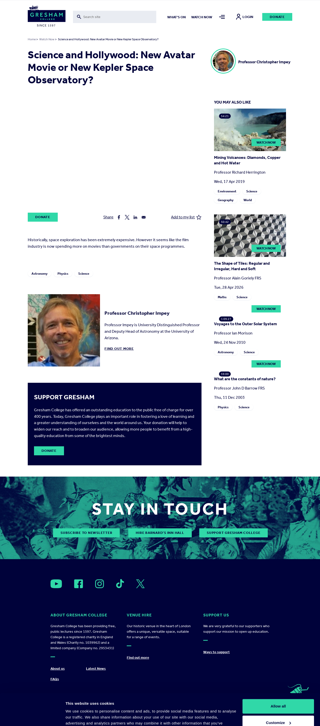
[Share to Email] (143, 217)
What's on (176, 17)
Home (32, 39)
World (248, 200)
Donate (277, 17)
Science (83, 273)
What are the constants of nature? (245, 379)
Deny (278, 712)
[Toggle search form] (114, 17)
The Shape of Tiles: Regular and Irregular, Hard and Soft (242, 266)
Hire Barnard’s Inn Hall (160, 533)
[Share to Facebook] (119, 217)
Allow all (278, 679)
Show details (77, 716)
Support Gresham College (233, 533)
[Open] (56, 583)
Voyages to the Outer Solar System (245, 323)
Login (244, 17)
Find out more (119, 348)
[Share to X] (127, 217)
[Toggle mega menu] (222, 17)
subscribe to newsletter (86, 533)
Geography (226, 200)
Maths (222, 297)
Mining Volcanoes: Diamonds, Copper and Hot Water (247, 160)
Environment (227, 191)
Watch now (201, 17)
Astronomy (40, 273)
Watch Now (46, 39)
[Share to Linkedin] (135, 217)
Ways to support (216, 652)
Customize (278, 695)
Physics (63, 273)
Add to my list (186, 217)
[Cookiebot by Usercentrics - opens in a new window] (32, 716)
